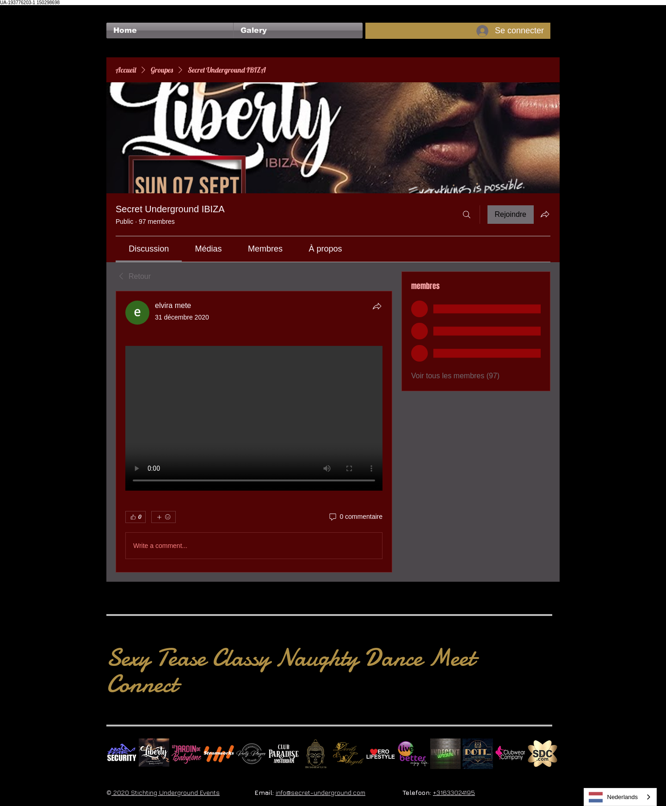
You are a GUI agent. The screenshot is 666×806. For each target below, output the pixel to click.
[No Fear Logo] (121, 753)
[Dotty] (477, 753)
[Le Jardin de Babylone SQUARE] (186, 753)
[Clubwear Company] (510, 753)
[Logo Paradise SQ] (283, 753)
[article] (254, 431)
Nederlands (613, 797)
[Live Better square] (413, 753)
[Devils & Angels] (348, 753)
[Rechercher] (466, 214)
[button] (298, 30)
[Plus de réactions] (163, 517)
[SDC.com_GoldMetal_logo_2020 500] (542, 753)
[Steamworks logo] (219, 753)
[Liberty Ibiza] (154, 753)
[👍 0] (135, 517)
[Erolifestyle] (380, 753)
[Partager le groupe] (544, 214)
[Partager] (376, 306)
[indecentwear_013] (445, 753)
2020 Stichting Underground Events (165, 792)
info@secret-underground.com (320, 792)
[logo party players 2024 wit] (251, 753)
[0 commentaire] (355, 517)
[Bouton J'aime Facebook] (124, 9)
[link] (149, 248)
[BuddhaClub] (316, 753)
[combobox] (620, 797)
